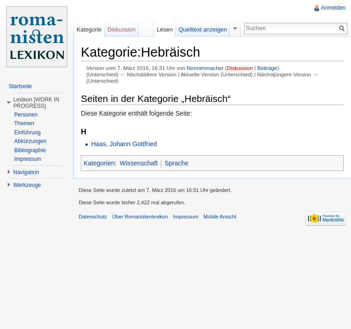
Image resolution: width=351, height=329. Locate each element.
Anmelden (333, 8)
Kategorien (99, 163)
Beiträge (267, 68)
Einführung (27, 132)
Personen (25, 114)
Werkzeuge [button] (27, 185)
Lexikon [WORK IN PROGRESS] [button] (36, 102)
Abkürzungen (30, 141)
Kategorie (88, 29)
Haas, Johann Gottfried (124, 144)
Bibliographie (30, 150)
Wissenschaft (139, 163)
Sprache (176, 163)
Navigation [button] (26, 172)
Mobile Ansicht (219, 216)
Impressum (27, 159)
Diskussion (240, 68)
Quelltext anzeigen (203, 29)
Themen (24, 123)
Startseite (20, 86)
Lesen (165, 29)
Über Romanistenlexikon (140, 216)
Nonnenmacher (205, 68)
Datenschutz (93, 216)
